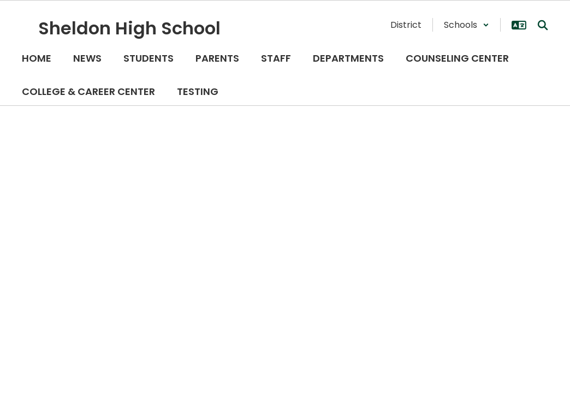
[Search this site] (542, 25)
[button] (466, 25)
